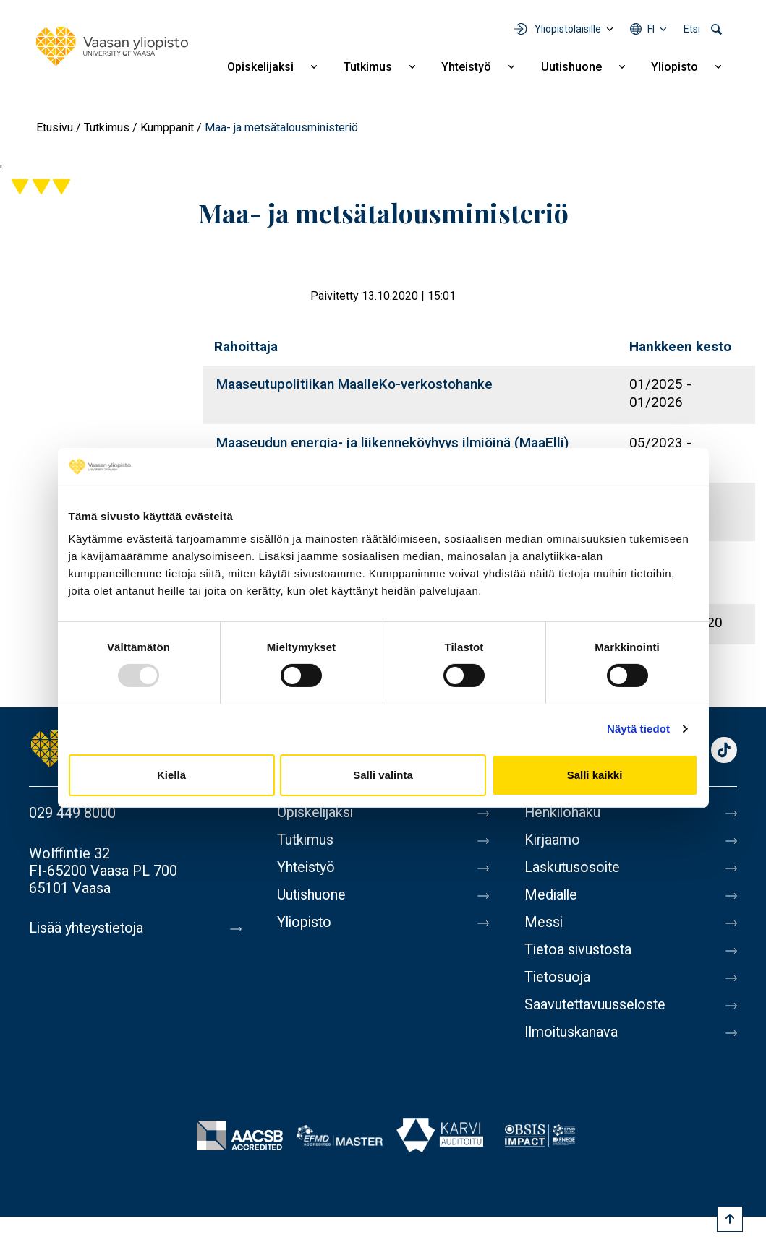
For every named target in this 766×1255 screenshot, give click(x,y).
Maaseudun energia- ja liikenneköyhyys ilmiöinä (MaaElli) (392, 442)
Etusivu (54, 127)
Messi (543, 922)
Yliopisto (674, 67)
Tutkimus (368, 67)
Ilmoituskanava (572, 1032)
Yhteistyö (466, 67)
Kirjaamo (552, 840)
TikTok (724, 751)
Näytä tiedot (638, 729)
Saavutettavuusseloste (596, 1005)
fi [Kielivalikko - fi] (651, 29)
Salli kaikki (595, 775)
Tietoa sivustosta (579, 950)
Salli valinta (383, 775)
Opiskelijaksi (260, 67)
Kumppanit (167, 127)
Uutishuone (571, 67)
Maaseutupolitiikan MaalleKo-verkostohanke (354, 384)
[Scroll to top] (730, 1219)
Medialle (551, 895)
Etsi (692, 29)
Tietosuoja (558, 977)
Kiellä (171, 775)
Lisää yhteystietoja (88, 928)
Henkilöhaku (563, 812)
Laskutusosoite (573, 867)
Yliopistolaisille (567, 29)
